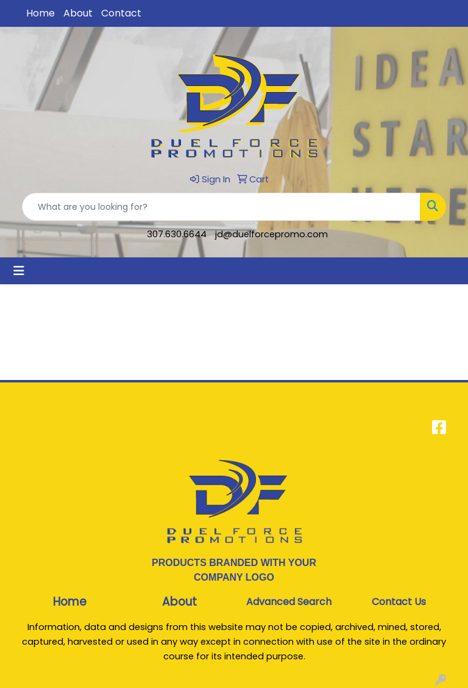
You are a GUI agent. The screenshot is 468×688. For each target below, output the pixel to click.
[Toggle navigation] (19, 270)
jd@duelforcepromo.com (271, 234)
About (78, 13)
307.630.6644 (177, 234)
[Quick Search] (221, 207)
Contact (121, 13)
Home (40, 13)
